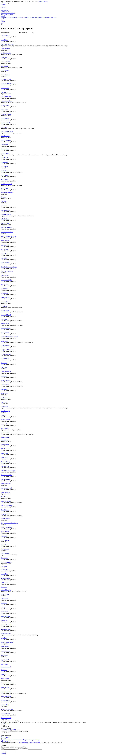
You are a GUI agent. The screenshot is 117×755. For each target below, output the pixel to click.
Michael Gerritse (5, 514)
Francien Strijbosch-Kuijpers (8, 236)
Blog (24, 739)
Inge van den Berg (5, 297)
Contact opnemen (5, 723)
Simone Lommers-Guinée (7, 642)
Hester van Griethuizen (7, 271)
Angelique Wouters (6, 53)
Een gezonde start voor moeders (31, 17)
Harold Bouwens (5, 262)
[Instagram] (2, 23)
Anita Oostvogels (5, 61)
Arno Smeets (4, 92)
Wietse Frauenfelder (6, 696)
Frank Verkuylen (5, 240)
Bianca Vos (3, 127)
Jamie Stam (4, 319)
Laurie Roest (4, 389)
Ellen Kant (3, 205)
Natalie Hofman (5, 540)
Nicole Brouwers (5, 553)
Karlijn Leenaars (5, 345)
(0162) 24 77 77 (15, 729)
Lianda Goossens (5, 398)
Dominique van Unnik (6, 184)
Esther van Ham (5, 223)
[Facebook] (10, 741)
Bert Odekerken (5, 118)
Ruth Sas (3, 607)
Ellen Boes (3, 201)
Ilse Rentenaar (4, 293)
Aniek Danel (4, 57)
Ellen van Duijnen (5, 210)
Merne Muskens (5, 510)
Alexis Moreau (4, 40)
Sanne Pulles (4, 620)
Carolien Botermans (6, 140)
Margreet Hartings (5, 462)
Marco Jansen (4, 457)
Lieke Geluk (4, 402)
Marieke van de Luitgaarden (8, 470)
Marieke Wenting (5, 479)
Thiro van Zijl (4, 664)
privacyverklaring (43, 1)
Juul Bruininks (4, 341)
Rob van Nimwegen (6, 590)
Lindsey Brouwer (5, 419)
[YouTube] (1, 23)
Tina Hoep (3, 674)
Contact (28, 739)
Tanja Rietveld (4, 655)
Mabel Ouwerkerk (5, 448)
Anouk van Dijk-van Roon (7, 83)
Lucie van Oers (5, 432)
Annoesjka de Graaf (6, 79)
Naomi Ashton (4, 536)
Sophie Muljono (5, 646)
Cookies (38, 742)
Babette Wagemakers (6, 101)
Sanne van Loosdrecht (6, 629)
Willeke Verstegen (5, 700)
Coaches (21, 739)
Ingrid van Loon (5, 301)
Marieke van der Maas (6, 475)
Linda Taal (3, 415)
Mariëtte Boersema (6, 483)
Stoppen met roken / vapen (8, 739)
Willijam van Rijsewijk (7, 709)
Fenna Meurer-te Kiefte (7, 232)
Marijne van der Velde (6, 488)
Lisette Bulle (4, 424)
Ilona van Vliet (4, 284)
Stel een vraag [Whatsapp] (5, 741)
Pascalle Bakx (4, 574)
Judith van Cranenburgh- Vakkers (9, 336)
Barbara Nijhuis (5, 105)
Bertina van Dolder (6, 123)
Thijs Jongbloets (5, 659)
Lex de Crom (4, 393)
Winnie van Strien (5, 713)
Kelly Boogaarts (5, 358)
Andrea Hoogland (5, 48)
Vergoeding (10, 14)
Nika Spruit (4, 566)
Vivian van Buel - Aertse (7, 683)
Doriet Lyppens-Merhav (7, 192)
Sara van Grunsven (6, 633)
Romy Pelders (4, 598)
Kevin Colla (4, 367)
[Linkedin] (9, 741)
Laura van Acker (5, 384)
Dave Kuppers (4, 179)
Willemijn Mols (5, 705)
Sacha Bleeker (4, 611)
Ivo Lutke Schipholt (6, 315)
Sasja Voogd (4, 638)
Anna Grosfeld (4, 66)
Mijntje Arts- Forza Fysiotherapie (9, 523)
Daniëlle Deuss (5, 171)
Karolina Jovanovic (6, 354)
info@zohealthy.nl (6, 729)
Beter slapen (19, 17)
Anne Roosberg (5, 70)
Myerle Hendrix (5, 531)
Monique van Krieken (6, 527)
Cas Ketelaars (4, 144)
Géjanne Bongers (5, 253)
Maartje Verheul (5, 444)
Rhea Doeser (4, 587)
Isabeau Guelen (5, 310)
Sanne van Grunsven (6, 625)
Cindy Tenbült (4, 157)
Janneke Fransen (5, 323)
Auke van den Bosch (6, 96)
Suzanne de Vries (5, 651)
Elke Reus (3, 197)
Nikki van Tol (4, 569)
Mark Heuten (4, 496)
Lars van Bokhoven (6, 380)
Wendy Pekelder (5, 687)
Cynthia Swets (4, 166)
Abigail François (5, 35)
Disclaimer (32, 742)
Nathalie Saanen (5, 544)
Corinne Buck (4, 162)
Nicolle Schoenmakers (6, 562)
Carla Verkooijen (5, 136)
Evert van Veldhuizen (6, 227)
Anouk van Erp (5, 88)
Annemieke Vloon (5, 75)
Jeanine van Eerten (5, 328)
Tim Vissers (4, 670)
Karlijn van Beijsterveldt (7, 350)
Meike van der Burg (6, 501)
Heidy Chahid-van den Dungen (9, 267)
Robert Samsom (5, 594)
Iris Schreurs (4, 306)
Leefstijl (17, 739)
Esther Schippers (5, 219)
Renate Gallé (4, 582)
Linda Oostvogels (5, 411)
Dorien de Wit (4, 188)
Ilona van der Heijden (6, 280)
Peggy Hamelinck (5, 578)
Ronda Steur (4, 603)
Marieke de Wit (5, 466)
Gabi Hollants (4, 249)
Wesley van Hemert (6, 691)
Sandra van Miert (5, 616)
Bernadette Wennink (6, 114)
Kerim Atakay (4, 363)
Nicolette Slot (4, 558)
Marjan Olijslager (5, 492)
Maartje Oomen (5, 440)
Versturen (3, 753)
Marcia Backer (4, 453)
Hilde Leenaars (5, 275)
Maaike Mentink (5, 437)
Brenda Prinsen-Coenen (7, 131)
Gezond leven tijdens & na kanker (48, 17)
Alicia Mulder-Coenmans (7, 44)
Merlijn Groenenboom (6, 505)
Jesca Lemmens (5, 332)
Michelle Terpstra (5, 518)
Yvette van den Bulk (6, 718)
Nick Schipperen (5, 549)
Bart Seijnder (4, 109)
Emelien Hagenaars (6, 214)
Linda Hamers (4, 406)
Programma (4, 14)
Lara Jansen (4, 376)
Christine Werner (5, 153)
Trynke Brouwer (5, 678)
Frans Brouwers (5, 245)
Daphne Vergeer (5, 175)
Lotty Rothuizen (5, 428)
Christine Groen (5, 149)
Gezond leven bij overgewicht (8, 17)
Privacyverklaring (23, 742)
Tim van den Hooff (6, 667)
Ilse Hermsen (4, 288)
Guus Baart (3, 258)
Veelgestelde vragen (35, 739)
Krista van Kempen (6, 371)
